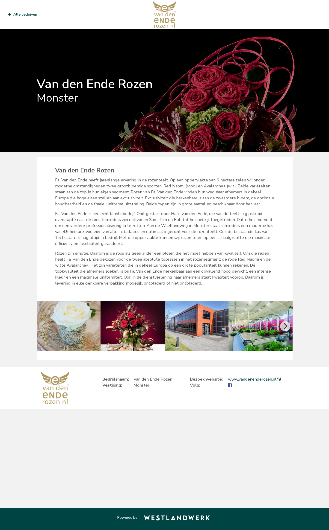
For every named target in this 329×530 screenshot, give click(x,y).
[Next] (285, 326)
